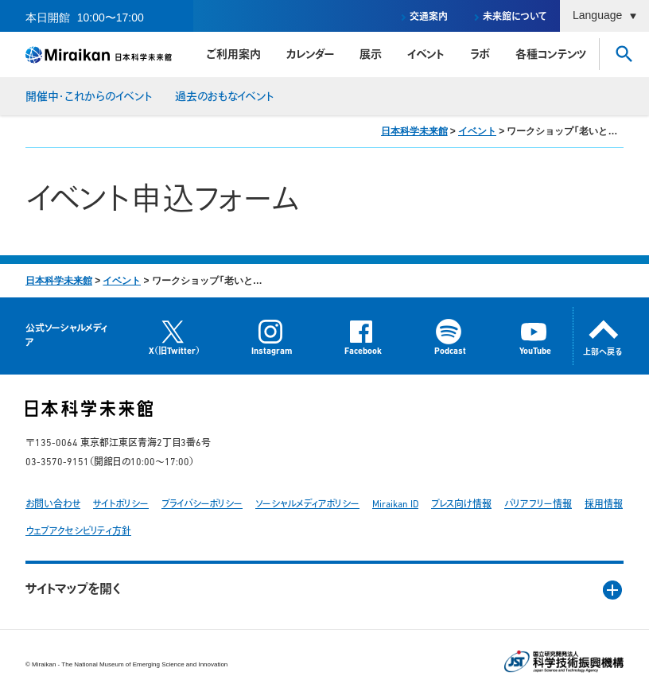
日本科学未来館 (414, 131)
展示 (370, 55)
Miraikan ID (395, 505)
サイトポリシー (121, 505)
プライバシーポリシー (202, 505)
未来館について (515, 17)
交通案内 (429, 17)
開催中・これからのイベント (89, 97)
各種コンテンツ (550, 55)
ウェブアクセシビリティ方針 (78, 532)
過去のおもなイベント (224, 97)
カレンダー (310, 55)
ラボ (480, 55)
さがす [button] (624, 54)
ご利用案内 (233, 55)
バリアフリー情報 (538, 505)
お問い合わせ (52, 505)
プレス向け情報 (461, 505)
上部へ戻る (603, 352)
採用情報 (604, 505)
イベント (426, 55)
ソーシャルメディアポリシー (307, 505)
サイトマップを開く (73, 590)
